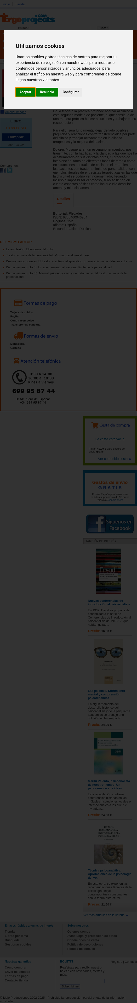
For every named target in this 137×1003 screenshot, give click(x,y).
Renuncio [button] (47, 92)
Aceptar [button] (25, 92)
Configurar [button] (71, 92)
